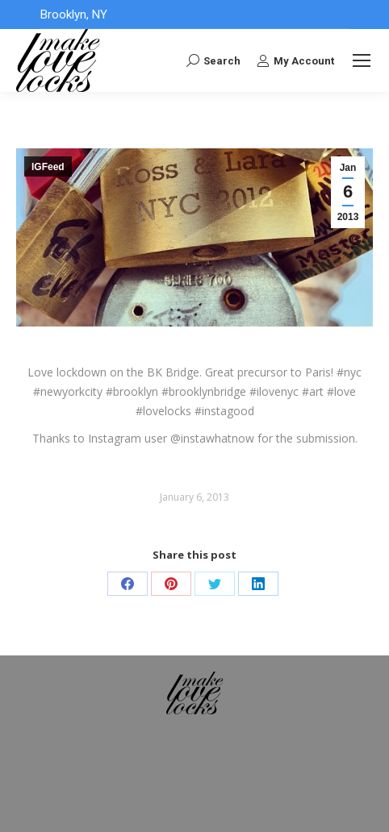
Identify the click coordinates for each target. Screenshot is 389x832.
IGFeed (48, 167)
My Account (295, 60)
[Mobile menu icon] (361, 60)
